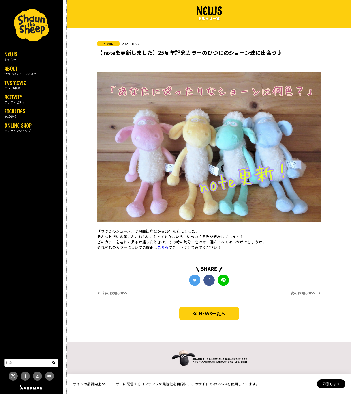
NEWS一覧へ (209, 313)
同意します (331, 384)
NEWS (10, 57)
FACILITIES (14, 113)
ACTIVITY (14, 99)
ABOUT (20, 71)
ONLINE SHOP (18, 128)
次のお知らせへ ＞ (306, 293)
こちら (163, 247)
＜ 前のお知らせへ (112, 293)
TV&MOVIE (15, 85)
